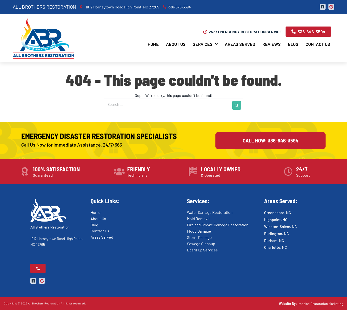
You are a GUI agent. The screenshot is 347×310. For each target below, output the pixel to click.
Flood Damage (199, 231)
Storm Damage (199, 237)
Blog (293, 44)
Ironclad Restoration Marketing (320, 304)
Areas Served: (280, 200)
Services (205, 44)
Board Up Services (202, 250)
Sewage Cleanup (201, 243)
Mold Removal (198, 218)
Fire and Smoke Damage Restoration (217, 224)
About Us (176, 44)
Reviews (271, 44)
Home (153, 44)
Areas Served (240, 44)
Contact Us (318, 44)
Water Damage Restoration (210, 212)
